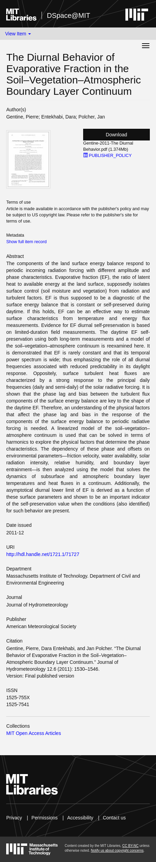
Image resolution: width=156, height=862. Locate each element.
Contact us (114, 817)
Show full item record (26, 241)
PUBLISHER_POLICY (107, 155)
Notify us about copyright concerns (117, 850)
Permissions (45, 817)
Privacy (14, 817)
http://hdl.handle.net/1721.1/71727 (42, 554)
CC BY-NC (130, 846)
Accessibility (80, 817)
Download (116, 134)
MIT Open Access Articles (33, 733)
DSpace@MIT (68, 15)
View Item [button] (18, 33)
